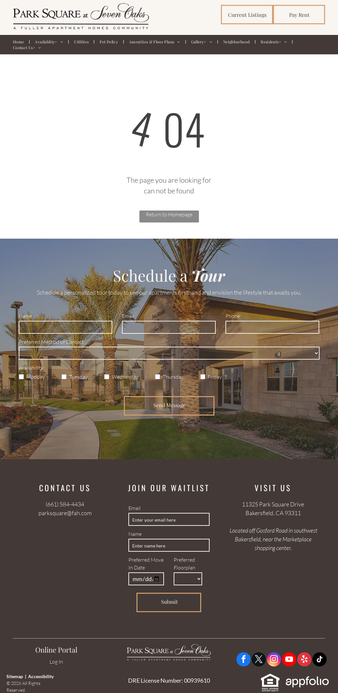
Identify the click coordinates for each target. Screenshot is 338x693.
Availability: (32, 367)
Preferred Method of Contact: (52, 342)
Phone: (233, 316)
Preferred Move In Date (146, 564)
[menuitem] (19, 42)
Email (134, 508)
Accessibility (41, 676)
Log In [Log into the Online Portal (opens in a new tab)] (56, 661)
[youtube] (289, 660)
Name (135, 534)
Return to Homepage (169, 214)
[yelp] (304, 660)
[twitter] (259, 660)
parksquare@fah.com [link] (65, 512)
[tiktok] (319, 660)
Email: (129, 316)
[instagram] (274, 660)
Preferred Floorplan (184, 564)
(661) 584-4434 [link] (65, 504)
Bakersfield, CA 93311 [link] (273, 512)
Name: (26, 316)
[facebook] (243, 660)
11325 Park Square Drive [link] (273, 504)
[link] (247, 14)
